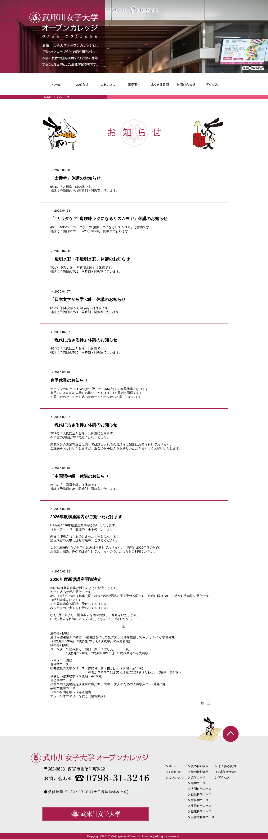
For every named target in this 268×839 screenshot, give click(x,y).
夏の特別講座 (200, 766)
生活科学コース (201, 805)
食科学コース (200, 800)
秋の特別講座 (200, 771)
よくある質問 (227, 766)
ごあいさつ (176, 777)
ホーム (173, 766)
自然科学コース (201, 794)
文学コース (198, 777)
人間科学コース (201, 788)
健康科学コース (201, 811)
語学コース (198, 783)
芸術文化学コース (202, 817)
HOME (47, 96)
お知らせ (175, 771)
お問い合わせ (227, 771)
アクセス (224, 777)
